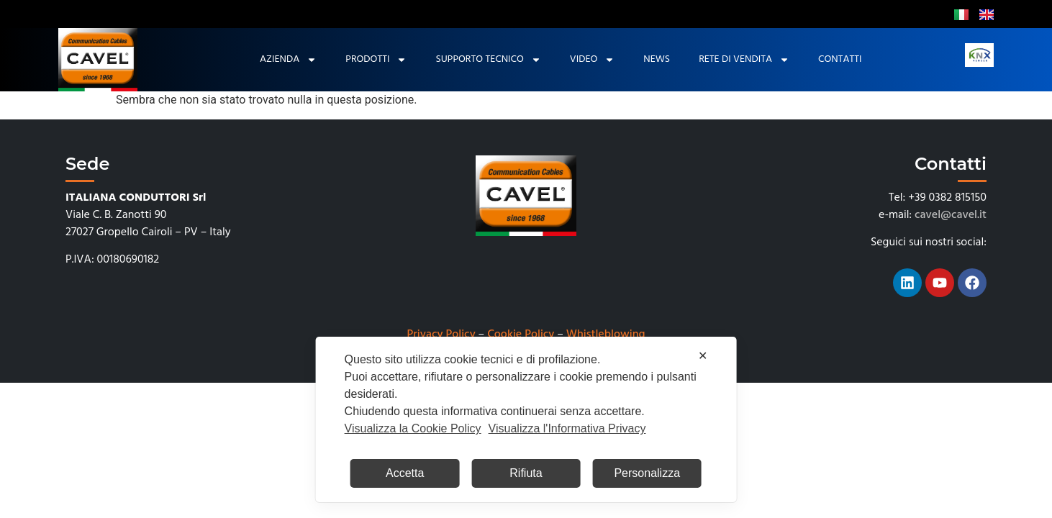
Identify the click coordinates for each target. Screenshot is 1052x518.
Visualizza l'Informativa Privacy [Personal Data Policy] (567, 428)
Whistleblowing (605, 334)
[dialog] (526, 419)
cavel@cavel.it (951, 215)
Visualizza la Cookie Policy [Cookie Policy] (413, 428)
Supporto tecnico (487, 59)
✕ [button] (702, 356)
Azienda (288, 59)
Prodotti (376, 59)
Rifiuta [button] (525, 473)
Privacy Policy (441, 334)
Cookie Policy (520, 334)
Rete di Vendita (744, 59)
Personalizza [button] (647, 473)
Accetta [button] (405, 473)
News (656, 59)
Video (592, 59)
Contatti (839, 59)
